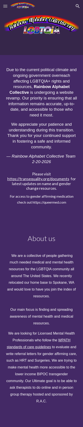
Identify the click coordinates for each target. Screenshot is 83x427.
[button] (5, 6)
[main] (41, 134)
